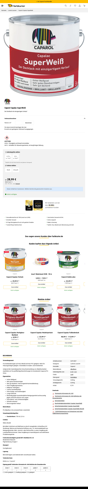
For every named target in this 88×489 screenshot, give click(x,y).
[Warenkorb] (84, 5)
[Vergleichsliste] (70, 5)
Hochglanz (73, 378)
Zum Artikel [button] (14, 287)
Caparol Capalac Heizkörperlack (41, 333)
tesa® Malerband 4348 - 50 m (41, 274)
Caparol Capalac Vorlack (14, 277)
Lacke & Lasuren (75, 365)
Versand (17, 183)
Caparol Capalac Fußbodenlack (68, 333)
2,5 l (75, 373)
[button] (65, 5)
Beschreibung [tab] (7, 357)
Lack (71, 375)
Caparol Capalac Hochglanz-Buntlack (15, 335)
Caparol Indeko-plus (68, 277)
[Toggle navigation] (2, 6)
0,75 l (72, 373)
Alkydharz (73, 370)
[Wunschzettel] (75, 5)
